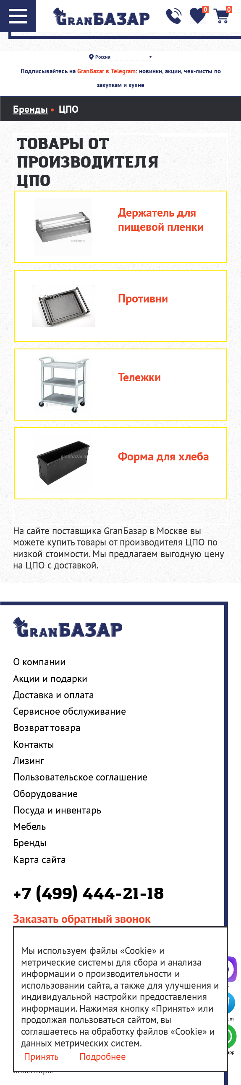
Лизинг (28, 760)
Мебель (29, 826)
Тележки (139, 377)
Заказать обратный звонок (82, 918)
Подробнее (102, 1056)
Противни (143, 299)
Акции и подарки (50, 678)
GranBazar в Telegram (106, 71)
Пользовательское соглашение (80, 776)
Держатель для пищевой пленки (161, 220)
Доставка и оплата (53, 694)
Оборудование (45, 793)
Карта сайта (39, 859)
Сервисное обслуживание (69, 711)
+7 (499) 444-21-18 (88, 894)
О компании (39, 661)
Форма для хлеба (163, 457)
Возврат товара (47, 727)
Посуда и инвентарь (57, 809)
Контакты (33, 744)
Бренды (30, 842)
